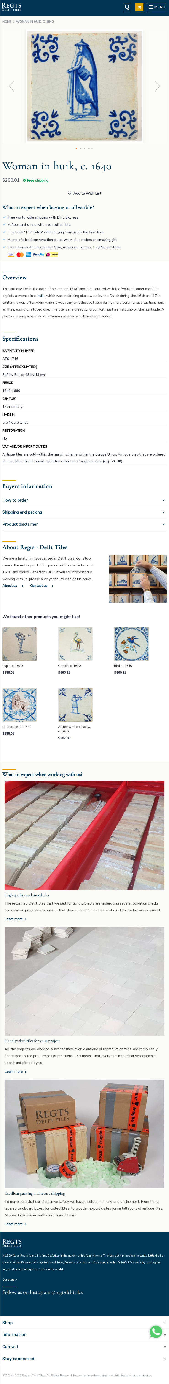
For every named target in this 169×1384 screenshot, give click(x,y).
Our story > (9, 1280)
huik (41, 295)
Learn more (14, 919)
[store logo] (11, 7)
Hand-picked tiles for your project (32, 1040)
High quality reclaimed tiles (27, 894)
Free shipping (37, 180)
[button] (11, 86)
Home (6, 22)
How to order (15, 500)
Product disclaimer (20, 524)
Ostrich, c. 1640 (69, 666)
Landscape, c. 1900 (16, 727)
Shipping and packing (22, 512)
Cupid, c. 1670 (12, 666)
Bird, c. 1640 (123, 666)
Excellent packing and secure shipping (35, 1193)
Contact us (38, 585)
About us (9, 585)
